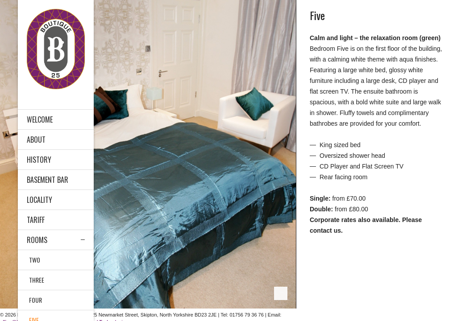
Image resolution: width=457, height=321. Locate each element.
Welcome (40, 119)
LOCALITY (39, 199)
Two (34, 259)
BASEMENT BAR (47, 179)
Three (36, 279)
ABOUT (36, 139)
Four (35, 300)
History (39, 159)
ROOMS (37, 240)
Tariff (36, 219)
